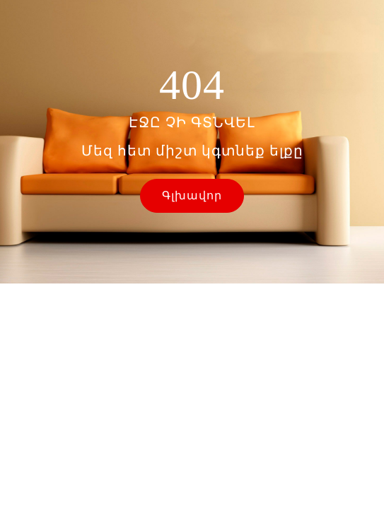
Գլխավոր (192, 195)
